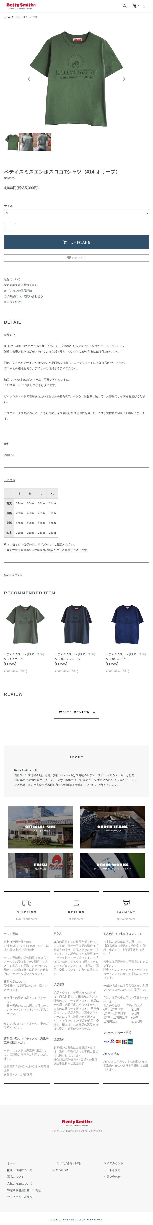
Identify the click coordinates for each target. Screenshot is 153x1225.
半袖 (39, 17)
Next (123, 79)
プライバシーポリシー (18, 1194)
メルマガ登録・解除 (64, 1160)
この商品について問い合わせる (20, 294)
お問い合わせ (109, 1174)
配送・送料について (16, 1167)
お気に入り (76, 258)
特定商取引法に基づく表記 (18, 284)
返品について (11, 279)
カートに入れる (76, 242)
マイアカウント (110, 1160)
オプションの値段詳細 (16, 289)
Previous (30, 79)
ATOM (64, 1167)
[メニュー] (147, 6)
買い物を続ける (12, 299)
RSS (55, 1167)
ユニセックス (24, 17)
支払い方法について (16, 1180)
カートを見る (109, 1167)
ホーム (7, 17)
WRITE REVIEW (74, 709)
